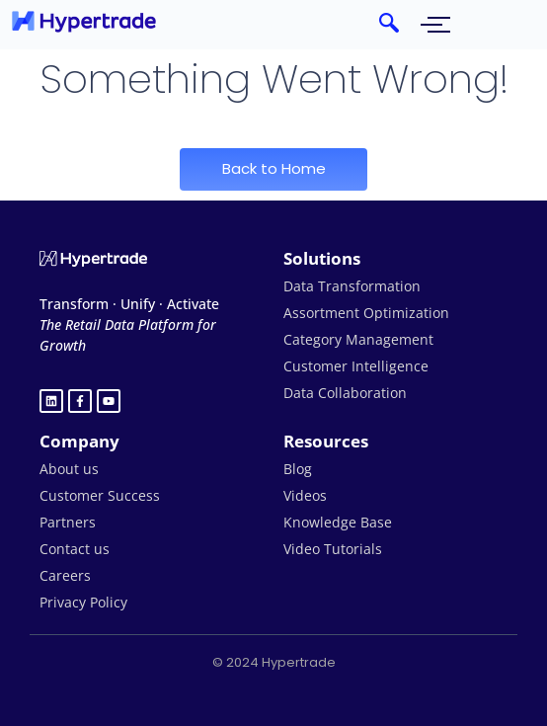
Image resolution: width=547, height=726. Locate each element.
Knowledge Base (337, 522)
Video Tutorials (332, 548)
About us (69, 468)
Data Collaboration (345, 392)
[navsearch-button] (389, 24)
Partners (67, 522)
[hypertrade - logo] (84, 21)
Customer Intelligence (356, 366)
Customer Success (99, 495)
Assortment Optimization (366, 312)
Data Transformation (352, 286)
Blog (297, 468)
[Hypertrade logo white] (93, 259)
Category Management (358, 339)
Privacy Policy (83, 602)
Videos (305, 495)
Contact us (74, 548)
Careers (65, 575)
